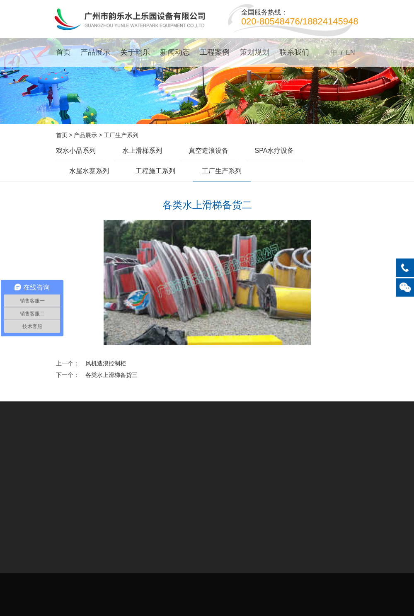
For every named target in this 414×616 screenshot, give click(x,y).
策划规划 (254, 52)
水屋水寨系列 (89, 170)
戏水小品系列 (76, 150)
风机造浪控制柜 (105, 363)
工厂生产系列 (121, 135)
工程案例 (215, 52)
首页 (63, 52)
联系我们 (294, 52)
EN (350, 52)
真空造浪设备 (208, 150)
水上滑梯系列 (142, 150)
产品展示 (95, 52)
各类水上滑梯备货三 (111, 375)
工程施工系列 (155, 170)
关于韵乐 (135, 52)
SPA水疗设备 (274, 150)
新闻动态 (175, 52)
